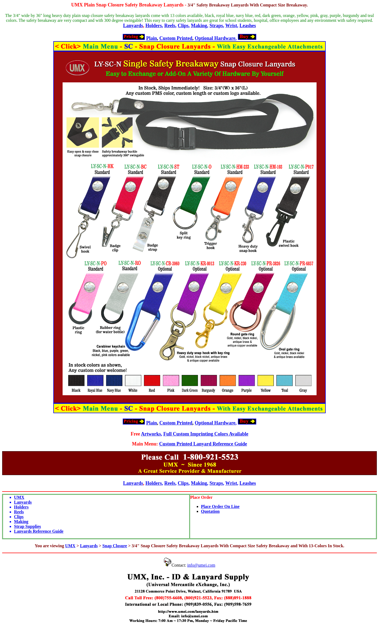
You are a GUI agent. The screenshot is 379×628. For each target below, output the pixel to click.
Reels (169, 25)
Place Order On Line (220, 506)
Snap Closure (114, 545)
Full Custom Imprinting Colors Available (205, 434)
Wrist (231, 25)
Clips (183, 25)
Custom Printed (175, 38)
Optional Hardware (215, 38)
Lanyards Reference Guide (39, 531)
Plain (151, 38)
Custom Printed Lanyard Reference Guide (203, 444)
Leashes (248, 25)
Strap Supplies (27, 526)
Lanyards (133, 25)
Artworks (151, 434)
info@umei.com (201, 565)
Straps (216, 25)
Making (199, 25)
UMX (77, 5)
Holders (153, 25)
